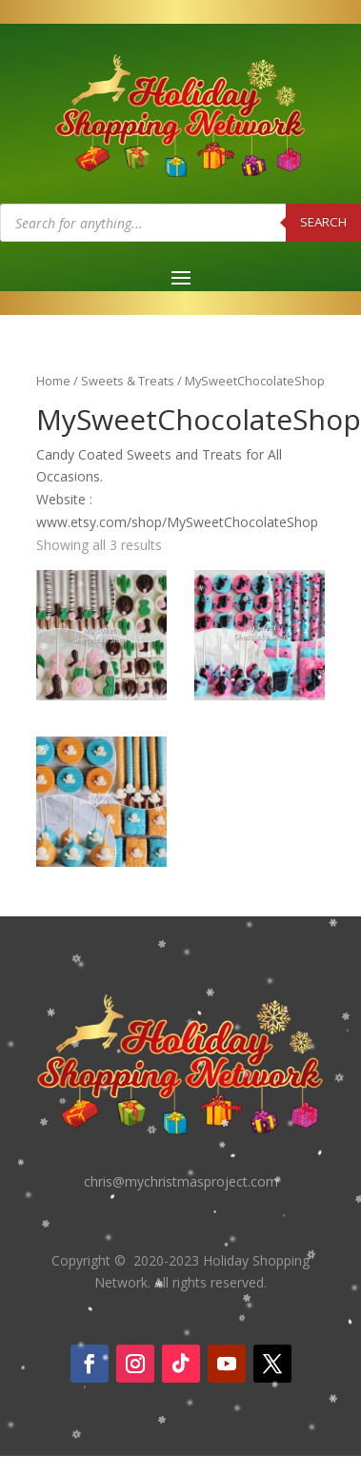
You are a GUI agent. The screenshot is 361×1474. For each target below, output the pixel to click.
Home (53, 380)
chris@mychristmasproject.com (181, 1181)
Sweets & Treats (127, 380)
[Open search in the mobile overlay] (180, 223)
